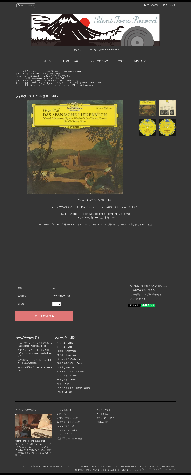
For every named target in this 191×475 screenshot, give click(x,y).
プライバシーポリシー (107, 418)
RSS (99, 422)
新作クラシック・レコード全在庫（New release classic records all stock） (35, 353)
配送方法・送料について (68, 422)
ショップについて (99, 61)
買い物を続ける (138, 298)
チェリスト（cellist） (67, 379)
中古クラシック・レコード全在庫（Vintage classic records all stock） (54, 71)
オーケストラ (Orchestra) (68, 359)
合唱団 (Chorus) (64, 392)
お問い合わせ (140, 61)
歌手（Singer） (31, 83)
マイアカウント (154, 5)
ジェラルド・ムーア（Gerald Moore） (63, 80)
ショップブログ (64, 434)
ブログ (120, 61)
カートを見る (103, 414)
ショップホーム (64, 410)
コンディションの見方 (67, 430)
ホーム (47, 61)
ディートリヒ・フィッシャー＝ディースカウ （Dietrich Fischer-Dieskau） (72, 83)
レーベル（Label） (33, 76)
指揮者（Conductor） (67, 355)
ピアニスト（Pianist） (34, 80)
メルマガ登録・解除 (66, 426)
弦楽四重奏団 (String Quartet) (70, 363)
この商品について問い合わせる (145, 294)
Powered (155, 470)
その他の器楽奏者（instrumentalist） (74, 388)
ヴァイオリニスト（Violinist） (71, 371)
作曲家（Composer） (34, 78)
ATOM (105, 422)
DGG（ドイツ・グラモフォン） (57, 76)
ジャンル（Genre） (33, 73)
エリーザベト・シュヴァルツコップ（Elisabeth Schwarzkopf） (67, 85)
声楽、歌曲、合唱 (52, 73)
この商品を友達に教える (142, 290)
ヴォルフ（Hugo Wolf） (56, 78)
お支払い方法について (67, 418)
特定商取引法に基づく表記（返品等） (149, 286)
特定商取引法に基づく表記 (69, 438)
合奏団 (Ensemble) (66, 367)
